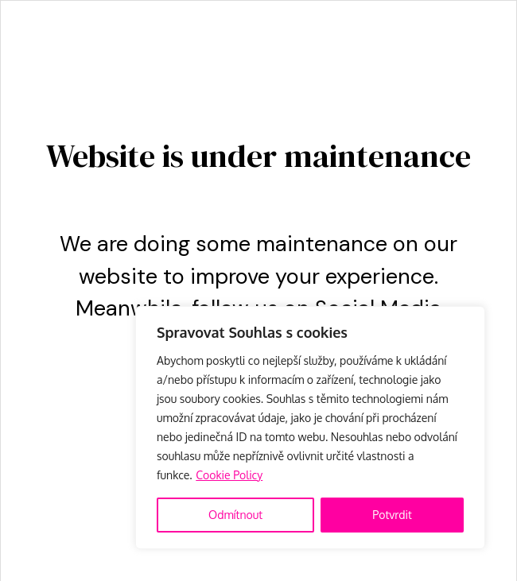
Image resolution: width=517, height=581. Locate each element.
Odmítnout (235, 514)
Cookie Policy (229, 475)
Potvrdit (392, 514)
